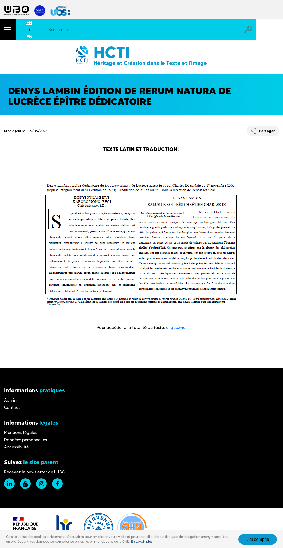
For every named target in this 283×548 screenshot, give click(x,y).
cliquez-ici (176, 327)
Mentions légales (20, 432)
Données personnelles (25, 439)
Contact (12, 407)
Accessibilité (16, 446)
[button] (8, 29)
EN (29, 37)
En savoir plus (141, 541)
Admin (10, 400)
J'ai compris (257, 539)
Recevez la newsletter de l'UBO (34, 472)
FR (29, 22)
